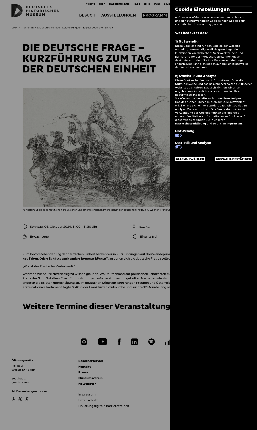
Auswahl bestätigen (233, 159)
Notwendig (184, 133)
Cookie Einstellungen (202, 9)
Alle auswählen (190, 159)
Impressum (234, 123)
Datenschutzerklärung (190, 123)
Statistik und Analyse (193, 144)
